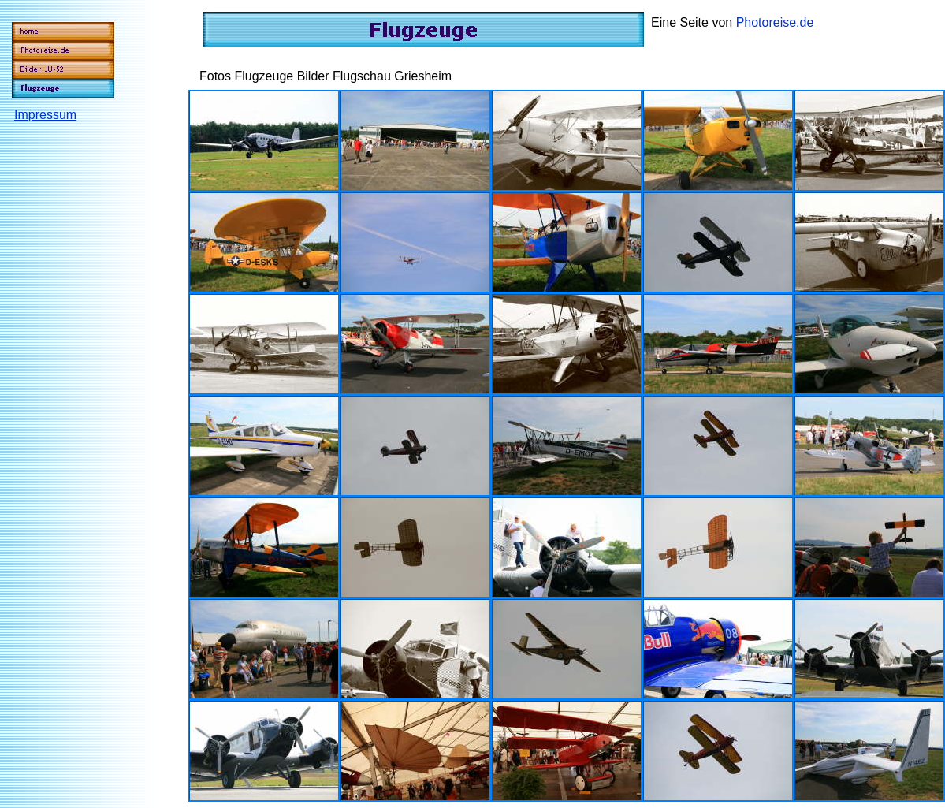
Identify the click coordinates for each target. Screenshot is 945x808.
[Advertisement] (78, 361)
